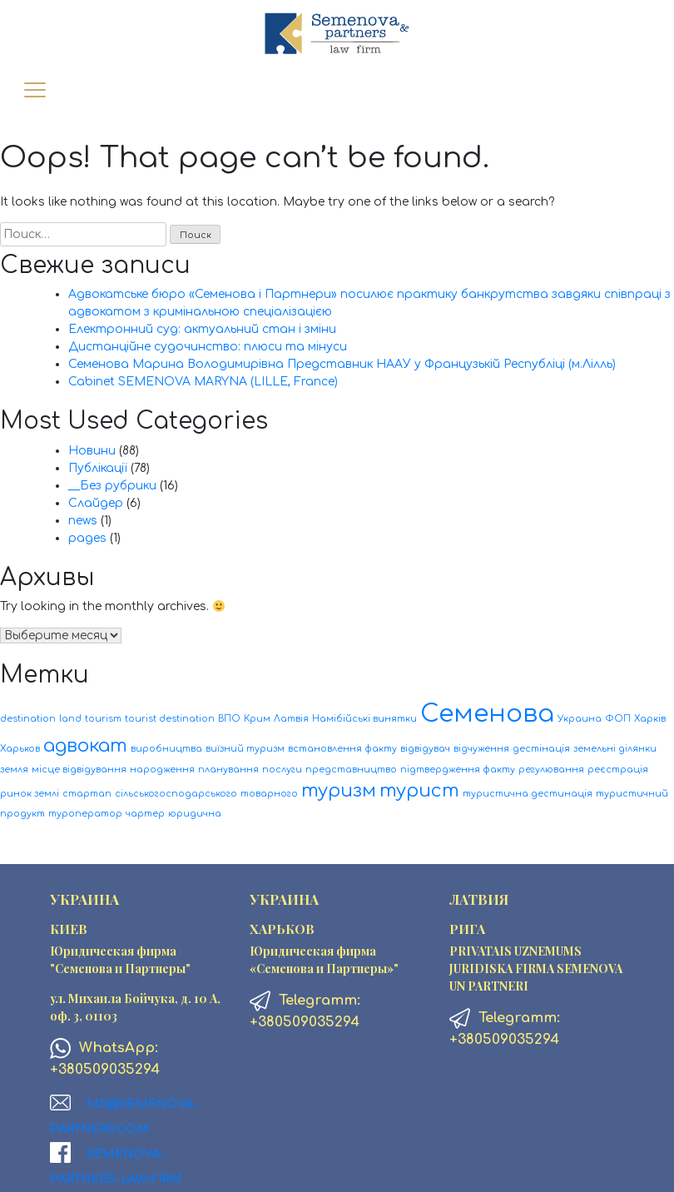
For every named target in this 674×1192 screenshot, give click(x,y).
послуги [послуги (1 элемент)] (282, 769)
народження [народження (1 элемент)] (162, 769)
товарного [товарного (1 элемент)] (269, 793)
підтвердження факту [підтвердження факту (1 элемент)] (457, 769)
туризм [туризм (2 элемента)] (338, 791)
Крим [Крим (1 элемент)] (257, 718)
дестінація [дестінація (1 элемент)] (541, 748)
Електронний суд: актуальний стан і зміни (202, 329)
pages (87, 538)
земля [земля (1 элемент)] (14, 769)
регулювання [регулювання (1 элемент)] (551, 769)
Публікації (97, 468)
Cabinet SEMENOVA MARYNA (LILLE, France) (203, 381)
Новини (92, 451)
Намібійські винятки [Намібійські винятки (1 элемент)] (364, 718)
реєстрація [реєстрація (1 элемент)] (617, 769)
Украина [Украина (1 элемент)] (580, 718)
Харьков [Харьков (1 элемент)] (20, 748)
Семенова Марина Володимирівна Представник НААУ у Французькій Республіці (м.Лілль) (342, 364)
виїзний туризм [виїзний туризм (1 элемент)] (245, 748)
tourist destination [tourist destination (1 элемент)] (170, 718)
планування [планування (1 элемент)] (228, 769)
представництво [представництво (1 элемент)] (351, 769)
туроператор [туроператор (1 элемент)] (85, 813)
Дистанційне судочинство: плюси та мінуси (207, 346)
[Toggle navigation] (34, 91)
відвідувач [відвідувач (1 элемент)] (425, 748)
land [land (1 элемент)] (70, 718)
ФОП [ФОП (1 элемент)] (618, 718)
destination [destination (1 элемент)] (28, 718)
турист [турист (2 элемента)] (419, 791)
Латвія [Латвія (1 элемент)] (291, 718)
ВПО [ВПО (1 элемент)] (229, 718)
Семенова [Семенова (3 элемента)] (487, 714)
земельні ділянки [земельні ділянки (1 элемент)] (615, 748)
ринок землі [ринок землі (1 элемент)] (29, 793)
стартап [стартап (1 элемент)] (87, 793)
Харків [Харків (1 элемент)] (650, 718)
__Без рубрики (112, 485)
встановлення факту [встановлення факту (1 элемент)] (342, 748)
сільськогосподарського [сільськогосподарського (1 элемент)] (176, 793)
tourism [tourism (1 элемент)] (103, 718)
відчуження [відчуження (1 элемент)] (481, 748)
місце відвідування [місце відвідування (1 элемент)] (79, 769)
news (82, 520)
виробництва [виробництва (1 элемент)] (166, 748)
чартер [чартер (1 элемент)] (145, 813)
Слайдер (95, 503)
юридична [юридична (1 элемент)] (194, 813)
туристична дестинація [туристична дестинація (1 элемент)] (527, 793)
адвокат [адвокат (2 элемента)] (85, 746)
